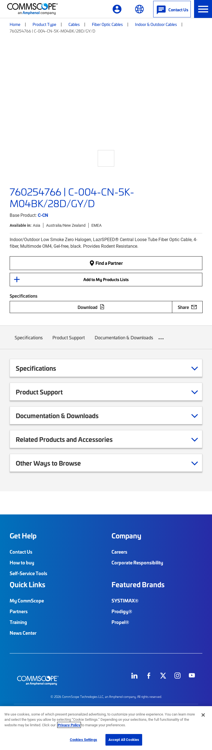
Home (15, 24)
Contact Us (21, 551)
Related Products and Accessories (71, 439)
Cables (74, 24)
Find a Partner (106, 263)
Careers (119, 551)
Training (18, 622)
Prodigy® (122, 611)
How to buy (22, 562)
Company (126, 535)
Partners (19, 611)
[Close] (203, 715)
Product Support (69, 341)
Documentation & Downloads (124, 341)
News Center (23, 633)
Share (187, 307)
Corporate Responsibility (137, 562)
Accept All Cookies (123, 739)
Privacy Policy (69, 724)
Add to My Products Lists (106, 279)
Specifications (29, 341)
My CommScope (27, 600)
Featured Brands (138, 584)
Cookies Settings (83, 739)
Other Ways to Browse (55, 462)
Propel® (120, 622)
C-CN (43, 215)
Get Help (23, 535)
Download (91, 307)
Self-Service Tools (28, 573)
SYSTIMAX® (125, 600)
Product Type (44, 24)
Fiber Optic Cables (107, 24)
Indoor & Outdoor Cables (156, 24)
